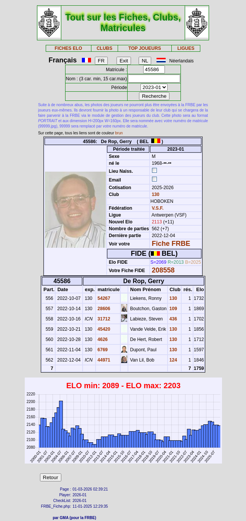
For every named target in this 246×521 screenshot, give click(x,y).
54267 (103, 298)
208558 (163, 270)
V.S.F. (157, 208)
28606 (103, 308)
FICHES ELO (68, 48)
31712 (103, 319)
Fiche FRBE (171, 243)
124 (172, 360)
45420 (103, 329)
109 (172, 308)
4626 (102, 339)
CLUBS (104, 48)
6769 (102, 349)
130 (154, 194)
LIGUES (186, 48)
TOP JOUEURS (144, 48)
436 (172, 319)
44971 (103, 360)
